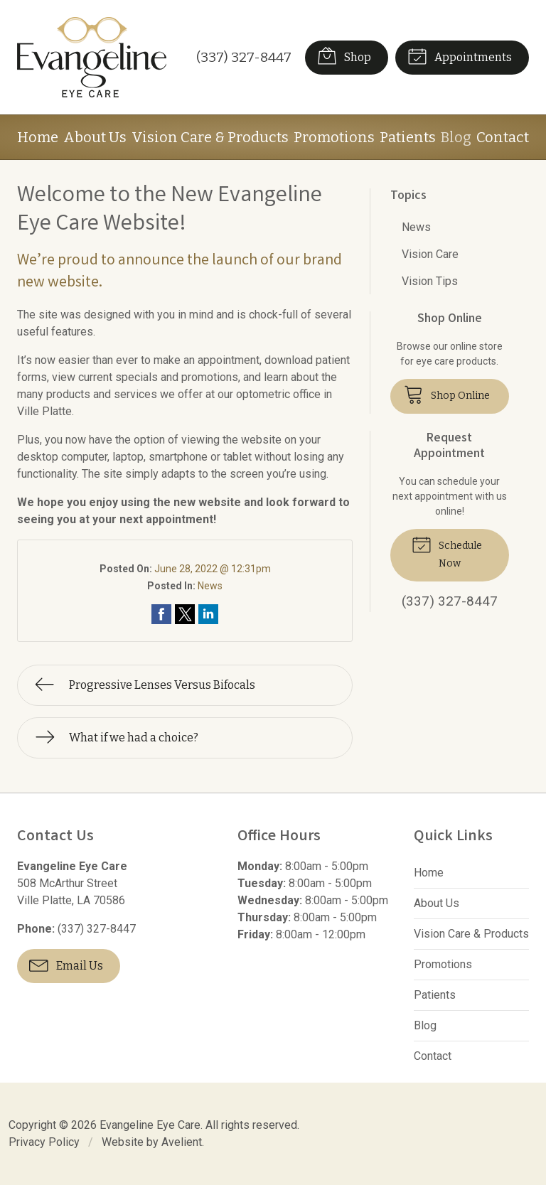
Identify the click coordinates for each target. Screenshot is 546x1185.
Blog (456, 137)
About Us (95, 137)
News (210, 585)
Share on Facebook (161, 614)
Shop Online (447, 394)
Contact (502, 137)
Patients (408, 137)
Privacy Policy (44, 1142)
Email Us (66, 965)
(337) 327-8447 (243, 57)
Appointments (459, 55)
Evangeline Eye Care (150, 1125)
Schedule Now (447, 551)
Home (37, 137)
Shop (344, 55)
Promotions (334, 137)
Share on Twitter (185, 614)
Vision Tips (430, 281)
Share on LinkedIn (208, 614)
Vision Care (430, 254)
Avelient (181, 1142)
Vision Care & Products (210, 137)
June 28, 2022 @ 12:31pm (212, 568)
